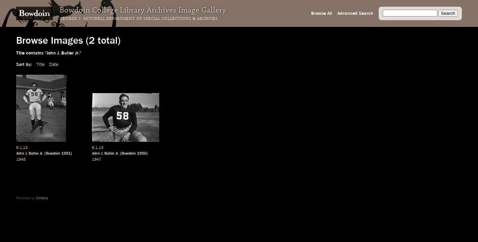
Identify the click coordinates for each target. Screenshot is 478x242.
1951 (66, 154)
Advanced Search (355, 13)
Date (53, 64)
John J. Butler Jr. (29, 154)
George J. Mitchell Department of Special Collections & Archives (139, 18)
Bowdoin (53, 154)
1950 (141, 154)
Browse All (321, 13)
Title (40, 64)
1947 (96, 160)
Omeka (42, 198)
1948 (21, 160)
